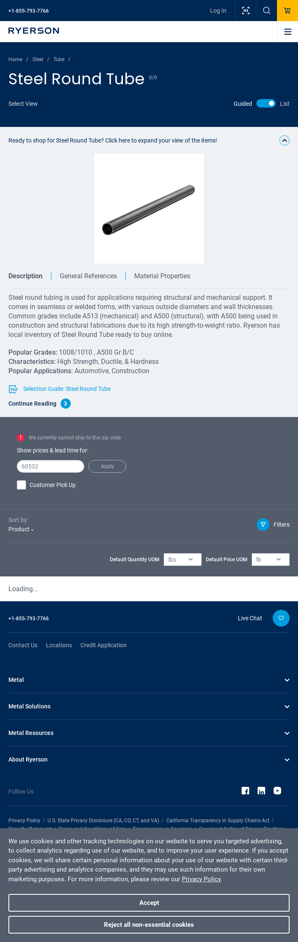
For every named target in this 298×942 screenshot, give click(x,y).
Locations (59, 645)
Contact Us (22, 645)
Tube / (61, 59)
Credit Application (103, 645)
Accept (149, 903)
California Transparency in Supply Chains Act (217, 821)
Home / (18, 59)
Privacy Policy (24, 821)
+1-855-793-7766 (28, 11)
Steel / (40, 59)
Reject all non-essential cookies (149, 925)
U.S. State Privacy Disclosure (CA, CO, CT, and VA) (103, 821)
